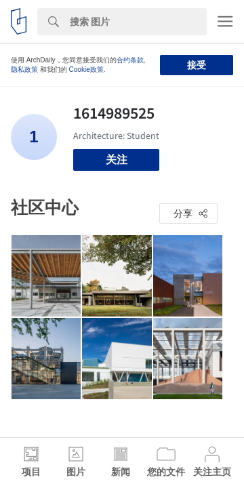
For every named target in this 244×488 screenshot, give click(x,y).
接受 (196, 65)
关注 (116, 159)
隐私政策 (24, 69)
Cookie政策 (86, 69)
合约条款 (130, 60)
